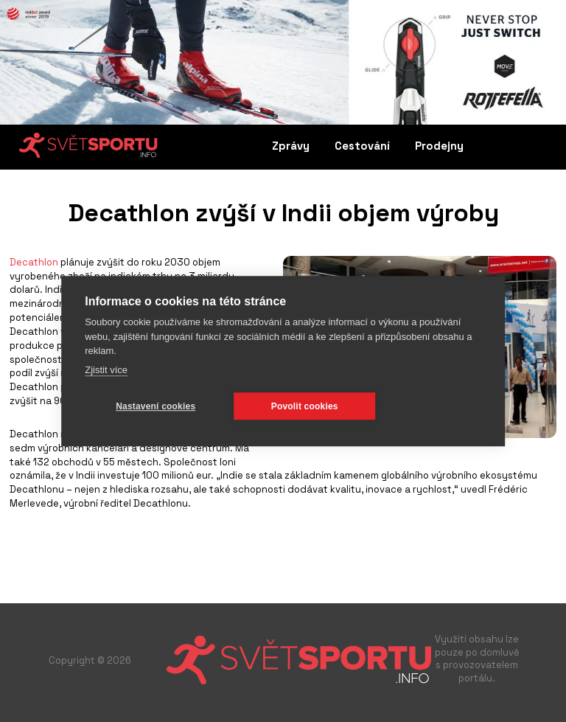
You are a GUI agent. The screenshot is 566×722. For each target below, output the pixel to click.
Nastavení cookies (155, 406)
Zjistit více (106, 369)
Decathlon (34, 262)
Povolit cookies (304, 406)
